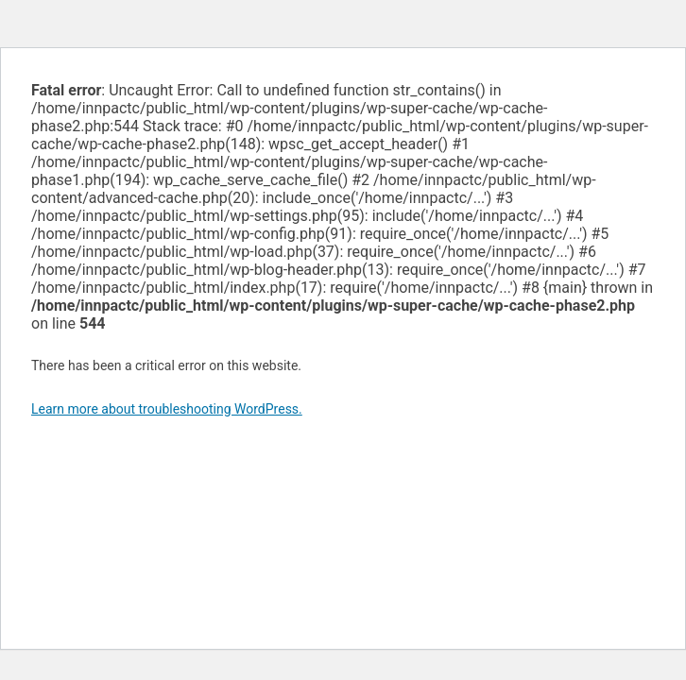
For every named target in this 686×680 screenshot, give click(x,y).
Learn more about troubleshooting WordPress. (166, 408)
